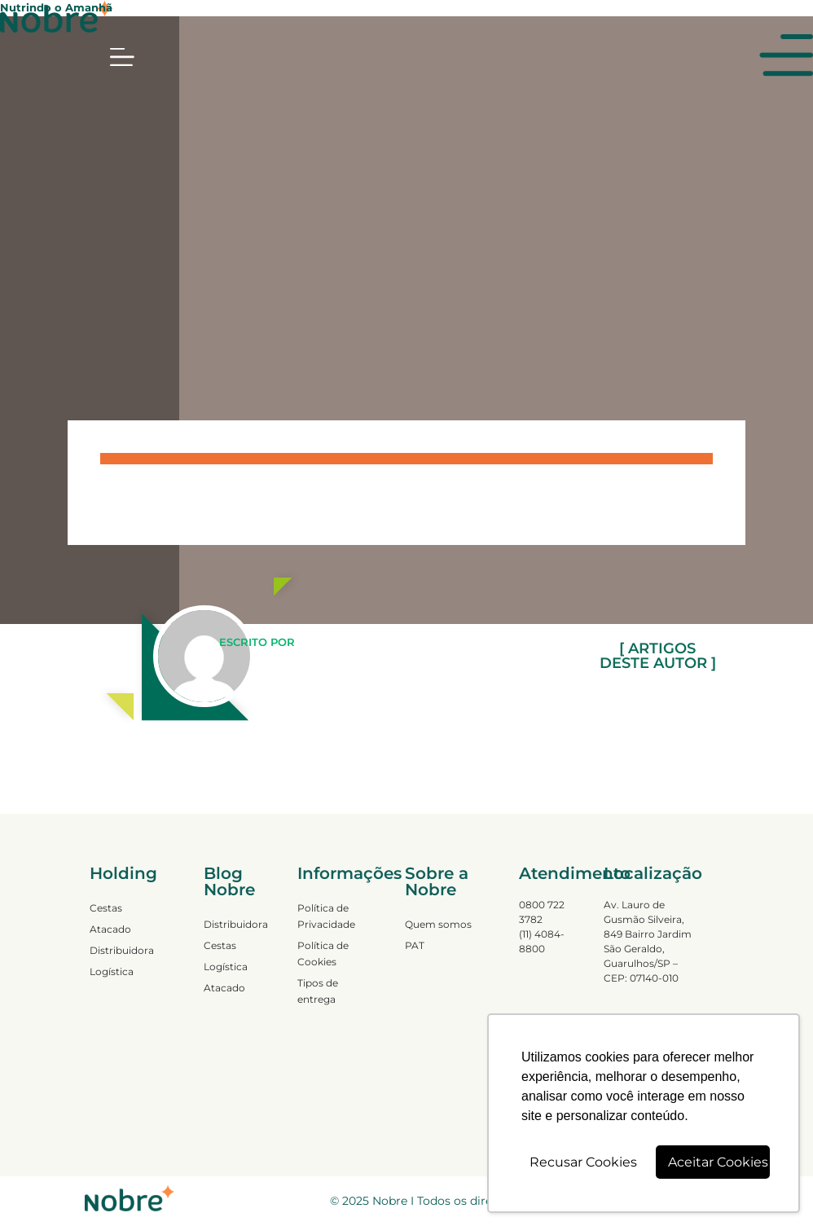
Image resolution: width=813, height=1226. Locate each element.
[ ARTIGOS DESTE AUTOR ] (658, 655)
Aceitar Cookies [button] (718, 1162)
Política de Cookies (323, 953)
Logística (112, 971)
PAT (414, 945)
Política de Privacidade (326, 916)
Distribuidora (122, 950)
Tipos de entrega (317, 991)
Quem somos (438, 924)
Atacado (110, 929)
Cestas (106, 908)
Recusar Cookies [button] (583, 1162)
